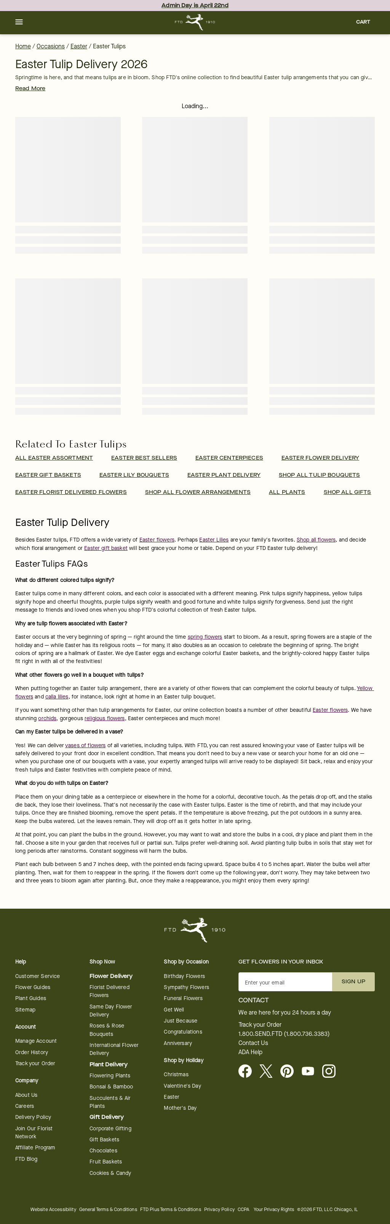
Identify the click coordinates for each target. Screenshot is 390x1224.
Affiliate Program (35, 1147)
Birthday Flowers (184, 976)
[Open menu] (19, 22)
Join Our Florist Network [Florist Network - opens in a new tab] (34, 1132)
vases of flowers (85, 745)
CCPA (243, 1209)
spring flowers (205, 637)
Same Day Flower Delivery (111, 1010)
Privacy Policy (219, 1209)
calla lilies (57, 696)
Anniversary (178, 1043)
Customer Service (37, 976)
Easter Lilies (214, 539)
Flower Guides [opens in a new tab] (32, 987)
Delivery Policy (33, 1117)
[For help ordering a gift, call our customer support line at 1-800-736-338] (195, 22)
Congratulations (183, 1031)
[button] (19, 22)
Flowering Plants (110, 1075)
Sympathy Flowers (186, 987)
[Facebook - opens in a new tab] (248, 1071)
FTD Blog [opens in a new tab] (26, 1159)
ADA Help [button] (250, 1052)
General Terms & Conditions (108, 1209)
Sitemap (25, 1009)
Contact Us (253, 1043)
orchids (47, 718)
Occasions (51, 46)
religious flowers (105, 718)
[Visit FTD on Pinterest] (290, 1071)
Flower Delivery (111, 976)
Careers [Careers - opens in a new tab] (24, 1106)
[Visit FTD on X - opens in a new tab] (269, 1071)
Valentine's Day (182, 1086)
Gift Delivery (107, 1117)
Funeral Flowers (183, 998)
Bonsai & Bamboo (111, 1086)
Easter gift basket (106, 548)
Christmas (176, 1074)
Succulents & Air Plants (110, 1102)
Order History (31, 1052)
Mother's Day (180, 1108)
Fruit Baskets (106, 1161)
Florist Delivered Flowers (109, 991)
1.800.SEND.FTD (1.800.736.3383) (284, 1034)
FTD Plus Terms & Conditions (170, 1209)
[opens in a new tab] (311, 1071)
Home (23, 46)
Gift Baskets (104, 1139)
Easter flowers (156, 539)
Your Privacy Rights (274, 1209)
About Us (26, 1095)
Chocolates (103, 1150)
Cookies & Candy (110, 1173)
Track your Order (35, 1063)
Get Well (174, 1009)
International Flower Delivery (114, 1049)
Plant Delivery (109, 1064)
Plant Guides (30, 998)
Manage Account (36, 1041)
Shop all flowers (316, 539)
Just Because (180, 1020)
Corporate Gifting (110, 1128)
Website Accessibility (53, 1209)
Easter (78, 46)
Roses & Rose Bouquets (107, 1029)
